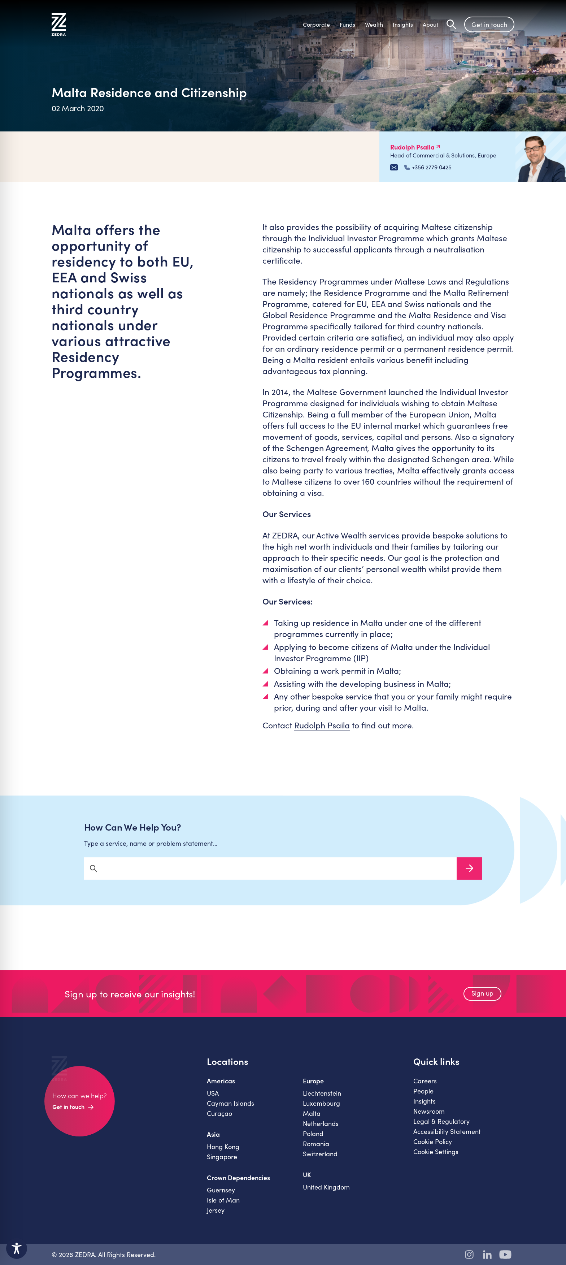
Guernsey (221, 1196)
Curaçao (219, 1120)
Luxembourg (321, 1110)
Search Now (469, 875)
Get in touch (489, 24)
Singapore (222, 1163)
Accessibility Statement (447, 1138)
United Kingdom (326, 1194)
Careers (425, 1087)
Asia (213, 1141)
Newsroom (429, 1118)
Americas (221, 1087)
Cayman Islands (230, 1110)
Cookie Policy (432, 1148)
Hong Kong (223, 1153)
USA (213, 1100)
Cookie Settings (435, 1158)
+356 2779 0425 (428, 167)
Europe (313, 1087)
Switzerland (320, 1160)
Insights (424, 1108)
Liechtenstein (322, 1100)
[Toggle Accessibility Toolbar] (16, 1248)
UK (307, 1181)
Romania (316, 1150)
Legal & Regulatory (441, 1128)
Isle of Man (223, 1207)
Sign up (482, 1000)
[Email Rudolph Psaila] (394, 167)
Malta (312, 1120)
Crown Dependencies (238, 1184)
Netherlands (321, 1130)
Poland (313, 1140)
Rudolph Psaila (322, 725)
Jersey (216, 1217)
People (423, 1097)
